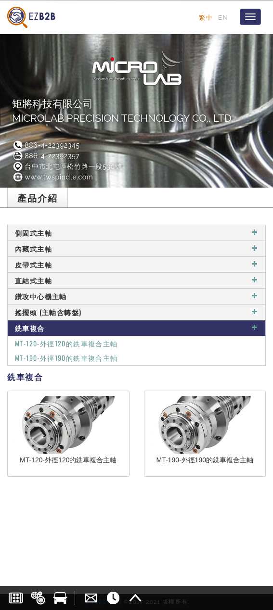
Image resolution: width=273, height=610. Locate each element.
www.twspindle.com (52, 177)
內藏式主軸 (136, 248)
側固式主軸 (136, 233)
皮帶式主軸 (136, 264)
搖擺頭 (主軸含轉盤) (136, 312)
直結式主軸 (136, 280)
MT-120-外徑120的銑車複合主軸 (66, 343)
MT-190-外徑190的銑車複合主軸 (66, 358)
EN (223, 17)
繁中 (206, 17)
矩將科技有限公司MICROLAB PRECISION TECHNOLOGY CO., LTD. (122, 111)
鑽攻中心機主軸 (136, 296)
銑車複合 (136, 328)
